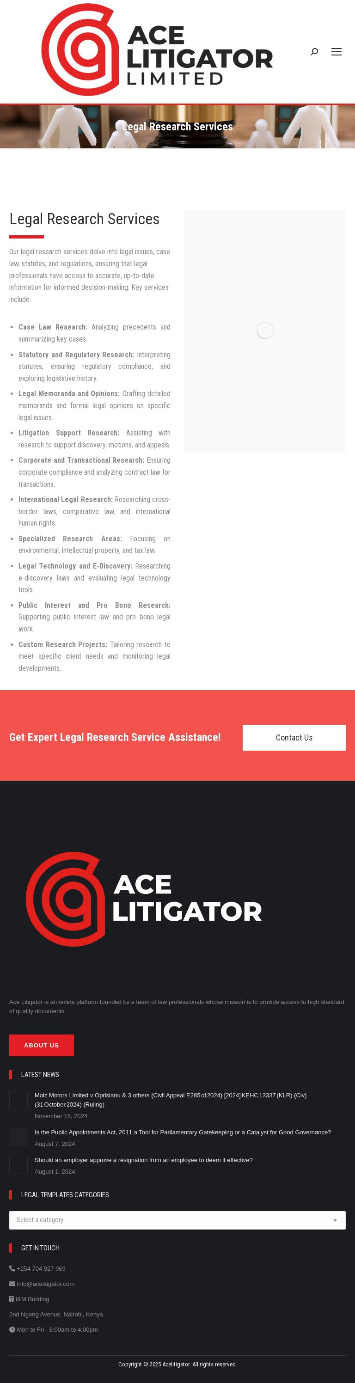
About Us (41, 1045)
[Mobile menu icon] (336, 52)
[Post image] (18, 1100)
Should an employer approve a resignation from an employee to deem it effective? (144, 1160)
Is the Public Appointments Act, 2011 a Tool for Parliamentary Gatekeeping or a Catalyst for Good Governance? (184, 1132)
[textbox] (40, 1220)
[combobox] (177, 1220)
